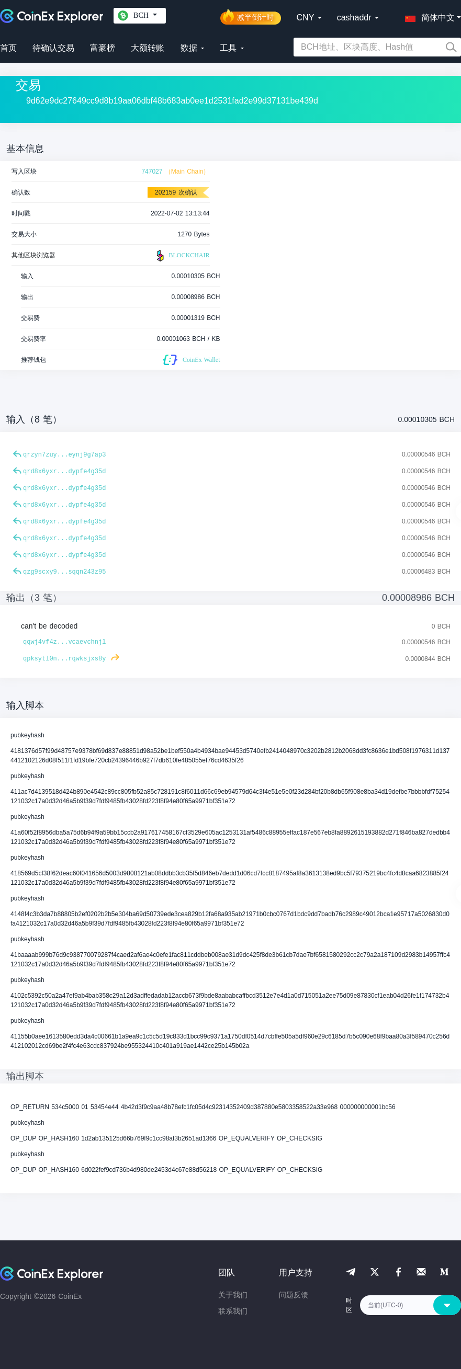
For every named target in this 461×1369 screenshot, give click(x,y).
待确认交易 (53, 47)
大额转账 (147, 47)
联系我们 (233, 1311)
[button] (427, 15)
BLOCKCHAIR (181, 255)
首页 (8, 47)
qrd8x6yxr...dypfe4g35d (64, 471)
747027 (151, 171)
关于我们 (233, 1295)
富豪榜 (102, 47)
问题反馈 (293, 1295)
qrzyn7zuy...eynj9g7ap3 (64, 455)
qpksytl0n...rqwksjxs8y (64, 659)
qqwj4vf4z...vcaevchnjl (64, 642)
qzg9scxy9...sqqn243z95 (64, 572)
